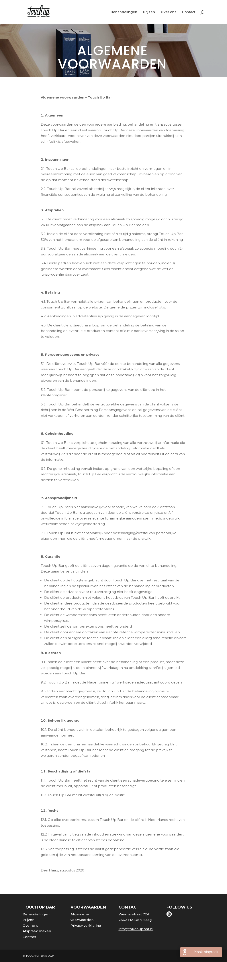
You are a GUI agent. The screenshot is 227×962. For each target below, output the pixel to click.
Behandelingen (124, 12)
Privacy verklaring (85, 925)
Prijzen (149, 12)
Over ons (168, 12)
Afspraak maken (37, 931)
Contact (189, 12)
